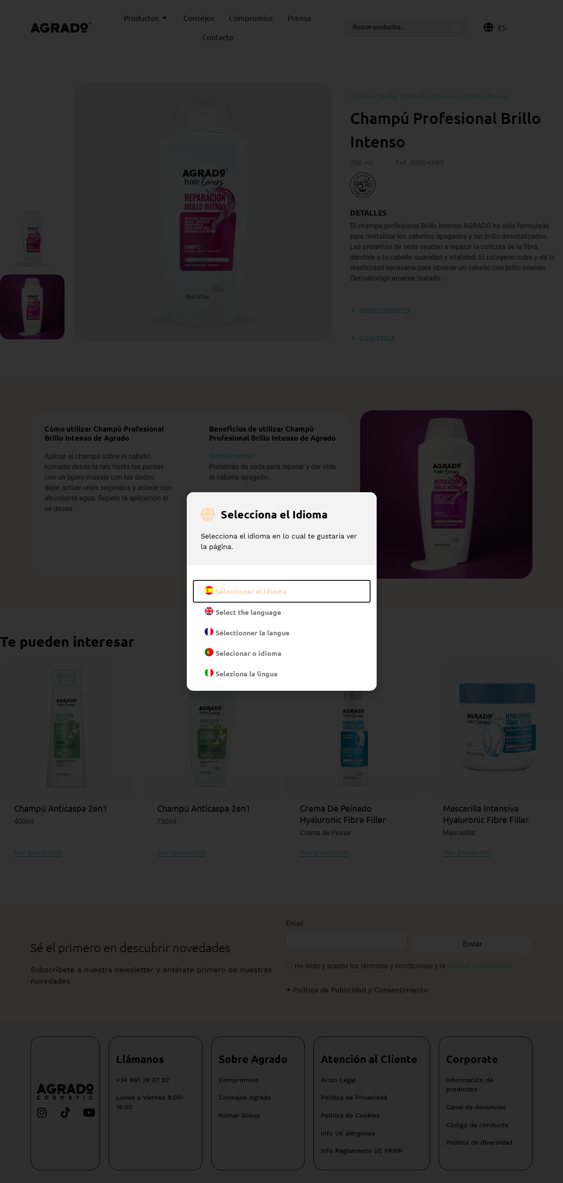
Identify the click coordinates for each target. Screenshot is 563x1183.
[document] (281, 591)
